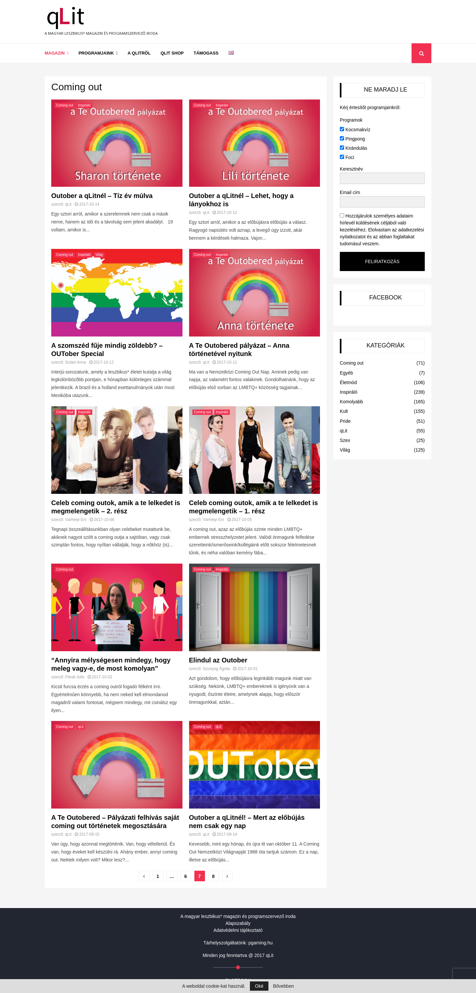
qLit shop (172, 53)
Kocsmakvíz (355, 129)
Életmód (348, 382)
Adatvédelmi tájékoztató (238, 930)
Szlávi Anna (75, 362)
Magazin (55, 53)
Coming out (64, 105)
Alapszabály (238, 923)
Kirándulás (353, 148)
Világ (99, 255)
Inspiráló (84, 105)
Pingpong (352, 138)
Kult (344, 411)
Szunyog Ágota (216, 668)
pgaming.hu (261, 942)
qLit (68, 204)
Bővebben (283, 986)
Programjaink (96, 53)
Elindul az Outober (218, 660)
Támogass (206, 53)
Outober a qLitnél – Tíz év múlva (102, 195)
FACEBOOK (385, 297)
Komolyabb (351, 401)
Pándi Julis (74, 677)
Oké (259, 986)
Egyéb (346, 373)
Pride (345, 421)
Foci (347, 157)
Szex (345, 440)
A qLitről (139, 53)
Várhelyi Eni (75, 519)
